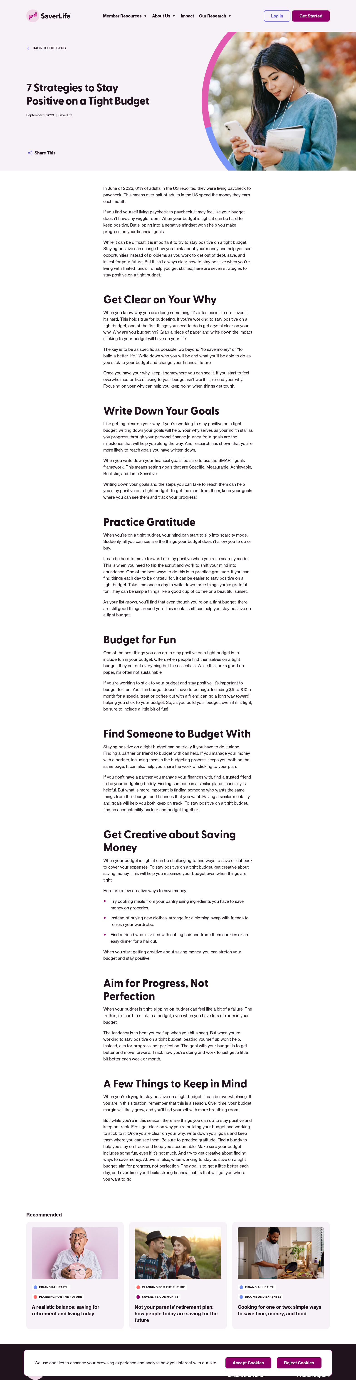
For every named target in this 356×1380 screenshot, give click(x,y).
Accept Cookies (248, 1362)
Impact (187, 16)
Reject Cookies (299, 1362)
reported (188, 188)
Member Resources (122, 16)
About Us (161, 16)
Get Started (310, 16)
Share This (42, 153)
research (202, 443)
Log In (277, 16)
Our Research (212, 16)
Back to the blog (46, 48)
